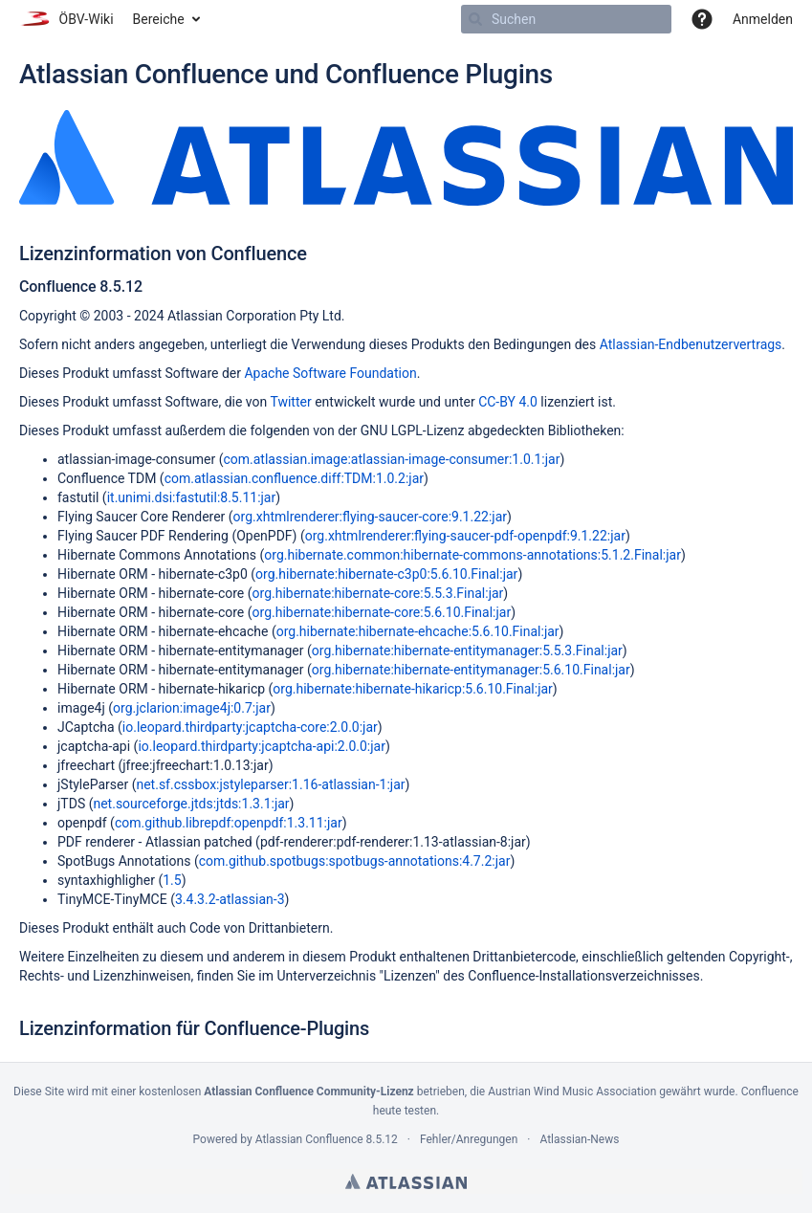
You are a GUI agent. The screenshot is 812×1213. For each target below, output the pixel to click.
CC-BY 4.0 (508, 401)
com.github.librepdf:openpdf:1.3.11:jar (228, 822)
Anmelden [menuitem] (763, 19)
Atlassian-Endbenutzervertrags (691, 344)
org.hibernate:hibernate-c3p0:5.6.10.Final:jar (386, 574)
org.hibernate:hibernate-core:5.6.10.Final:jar (382, 612)
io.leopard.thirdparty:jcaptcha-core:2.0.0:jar (250, 727)
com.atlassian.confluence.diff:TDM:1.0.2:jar (294, 478)
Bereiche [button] (159, 19)
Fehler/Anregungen (468, 1139)
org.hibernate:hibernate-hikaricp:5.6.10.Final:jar (413, 688)
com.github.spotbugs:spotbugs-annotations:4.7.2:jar (355, 861)
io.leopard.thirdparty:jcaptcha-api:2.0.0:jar (261, 746)
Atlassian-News (579, 1139)
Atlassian (406, 1181)
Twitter (290, 401)
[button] (702, 19)
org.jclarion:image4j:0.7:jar (192, 708)
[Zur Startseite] (66, 19)
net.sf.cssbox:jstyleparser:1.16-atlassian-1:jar (270, 784)
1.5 (172, 880)
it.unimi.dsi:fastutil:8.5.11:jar (191, 497)
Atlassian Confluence (309, 1139)
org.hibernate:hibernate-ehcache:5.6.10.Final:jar (418, 631)
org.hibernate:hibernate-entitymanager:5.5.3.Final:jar (467, 650)
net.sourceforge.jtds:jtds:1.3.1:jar (191, 803)
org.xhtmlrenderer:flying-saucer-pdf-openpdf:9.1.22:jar (465, 535)
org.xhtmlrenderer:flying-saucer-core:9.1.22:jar (370, 516)
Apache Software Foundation (330, 373)
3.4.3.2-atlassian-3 (230, 899)
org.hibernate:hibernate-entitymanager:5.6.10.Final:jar (471, 669)
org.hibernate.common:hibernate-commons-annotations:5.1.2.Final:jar (472, 554)
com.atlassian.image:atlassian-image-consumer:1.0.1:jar (391, 459)
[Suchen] (475, 19)
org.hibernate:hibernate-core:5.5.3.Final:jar (378, 593)
